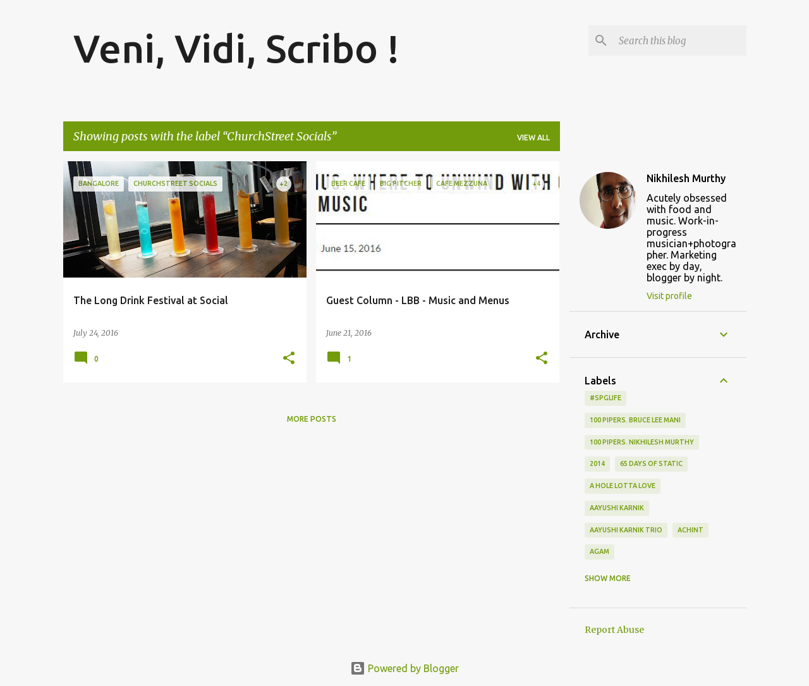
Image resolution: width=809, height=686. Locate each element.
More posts (311, 419)
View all (533, 137)
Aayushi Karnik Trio (626, 530)
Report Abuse (614, 629)
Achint (690, 530)
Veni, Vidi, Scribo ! (236, 48)
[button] (288, 358)
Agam (599, 551)
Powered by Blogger (404, 668)
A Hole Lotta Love (622, 485)
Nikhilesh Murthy (686, 178)
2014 (597, 463)
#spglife (605, 397)
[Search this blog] (680, 40)
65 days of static (651, 463)
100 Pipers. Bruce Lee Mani (635, 420)
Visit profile (669, 296)
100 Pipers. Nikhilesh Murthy (642, 442)
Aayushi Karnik (617, 507)
